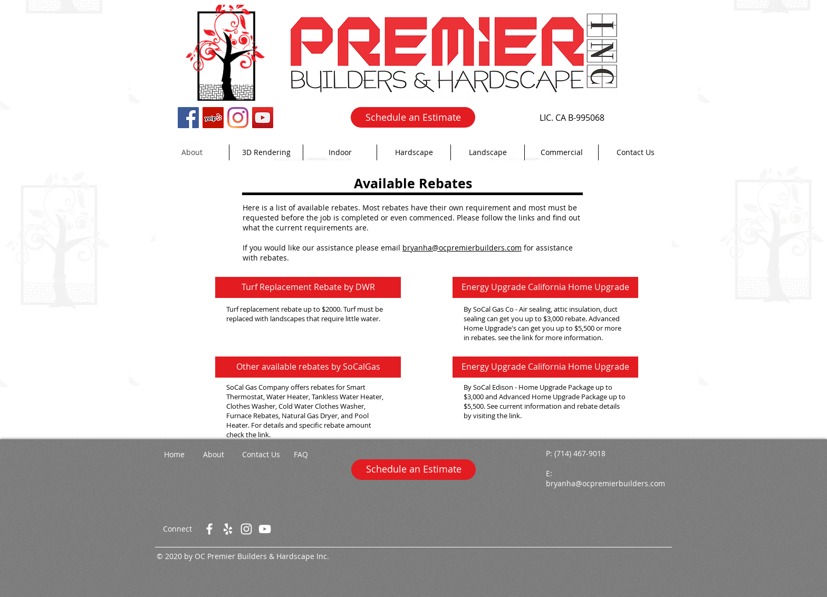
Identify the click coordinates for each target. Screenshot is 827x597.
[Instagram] (237, 117)
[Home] (174, 454)
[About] (214, 454)
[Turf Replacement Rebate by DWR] (308, 287)
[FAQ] (300, 454)
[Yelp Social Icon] (213, 117)
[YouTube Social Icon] (262, 117)
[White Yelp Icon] (227, 529)
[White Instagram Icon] (246, 529)
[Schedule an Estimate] (413, 117)
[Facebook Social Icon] (188, 117)
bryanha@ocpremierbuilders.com (462, 248)
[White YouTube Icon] (264, 529)
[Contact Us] (261, 454)
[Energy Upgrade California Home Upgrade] (545, 287)
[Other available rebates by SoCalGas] (308, 367)
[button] (340, 152)
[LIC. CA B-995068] (572, 117)
